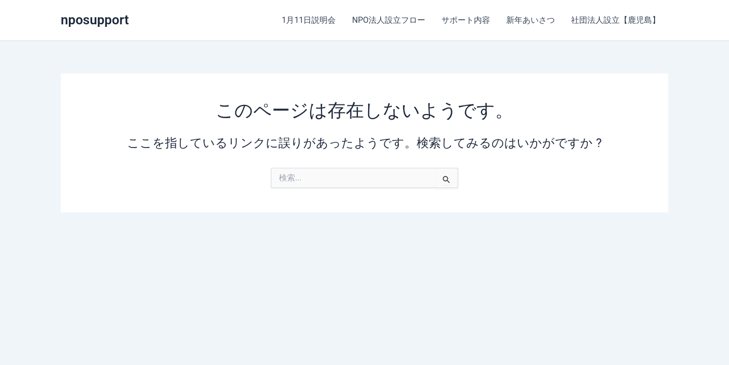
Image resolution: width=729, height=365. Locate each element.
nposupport (95, 19)
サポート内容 (465, 20)
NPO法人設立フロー (388, 20)
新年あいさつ (530, 20)
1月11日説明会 (309, 20)
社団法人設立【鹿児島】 (615, 20)
